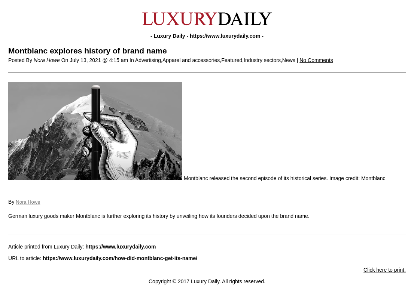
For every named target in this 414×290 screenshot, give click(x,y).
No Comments (316, 60)
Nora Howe (28, 202)
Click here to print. (384, 270)
